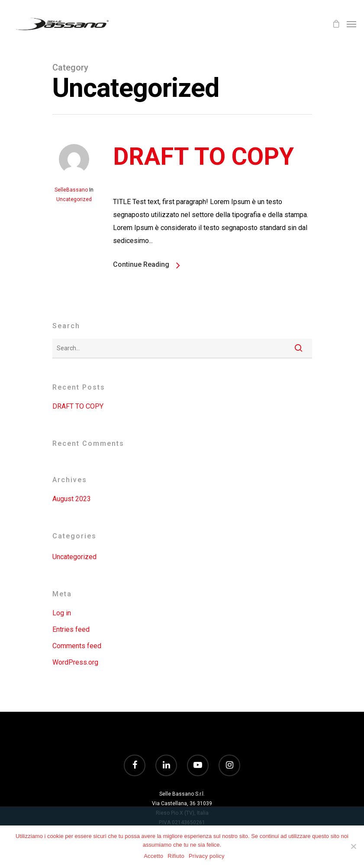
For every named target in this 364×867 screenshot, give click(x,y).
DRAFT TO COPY (203, 156)
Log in (61, 613)
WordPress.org (75, 662)
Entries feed (71, 629)
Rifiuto (176, 856)
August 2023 (71, 499)
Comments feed (76, 646)
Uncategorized (74, 199)
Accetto (153, 856)
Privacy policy (207, 856)
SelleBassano (71, 190)
